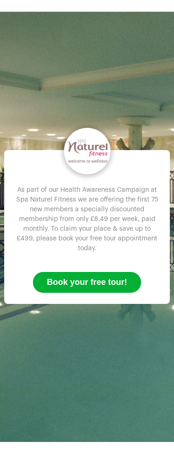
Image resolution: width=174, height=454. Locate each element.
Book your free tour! (87, 282)
